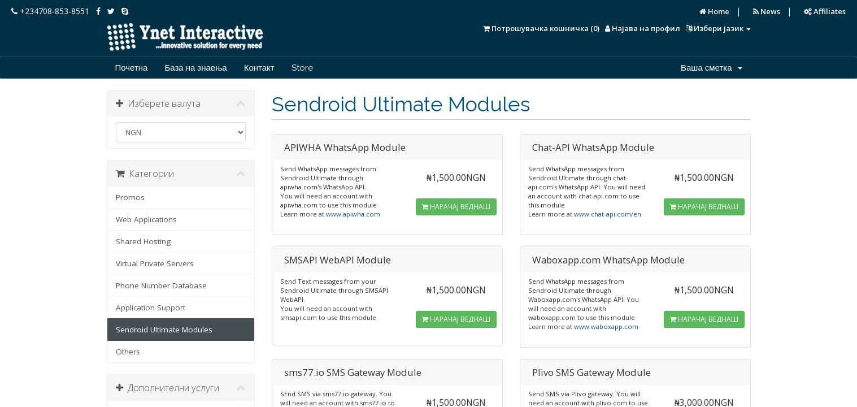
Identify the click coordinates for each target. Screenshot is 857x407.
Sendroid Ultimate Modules (164, 329)
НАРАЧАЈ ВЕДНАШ (456, 206)
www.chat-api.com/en (607, 214)
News (766, 11)
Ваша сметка (711, 68)
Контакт (259, 68)
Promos (130, 197)
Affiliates (825, 11)
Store (302, 68)
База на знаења (195, 68)
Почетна (131, 68)
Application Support (150, 307)
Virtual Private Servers (155, 263)
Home (714, 11)
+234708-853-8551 (50, 11)
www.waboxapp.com (606, 326)
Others (128, 352)
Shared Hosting (143, 241)
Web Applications (146, 219)
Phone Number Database (161, 285)
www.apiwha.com (353, 214)
